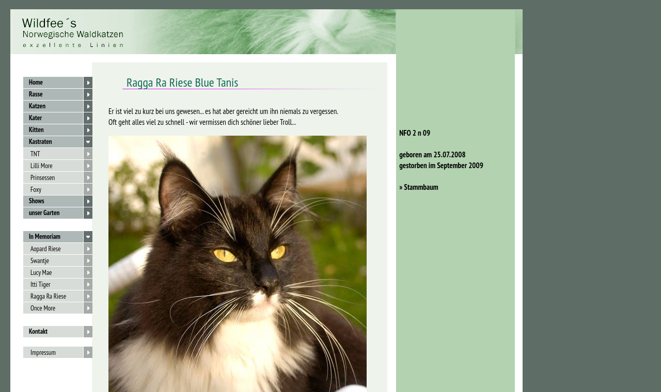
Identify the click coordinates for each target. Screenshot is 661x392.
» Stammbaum (417, 187)
